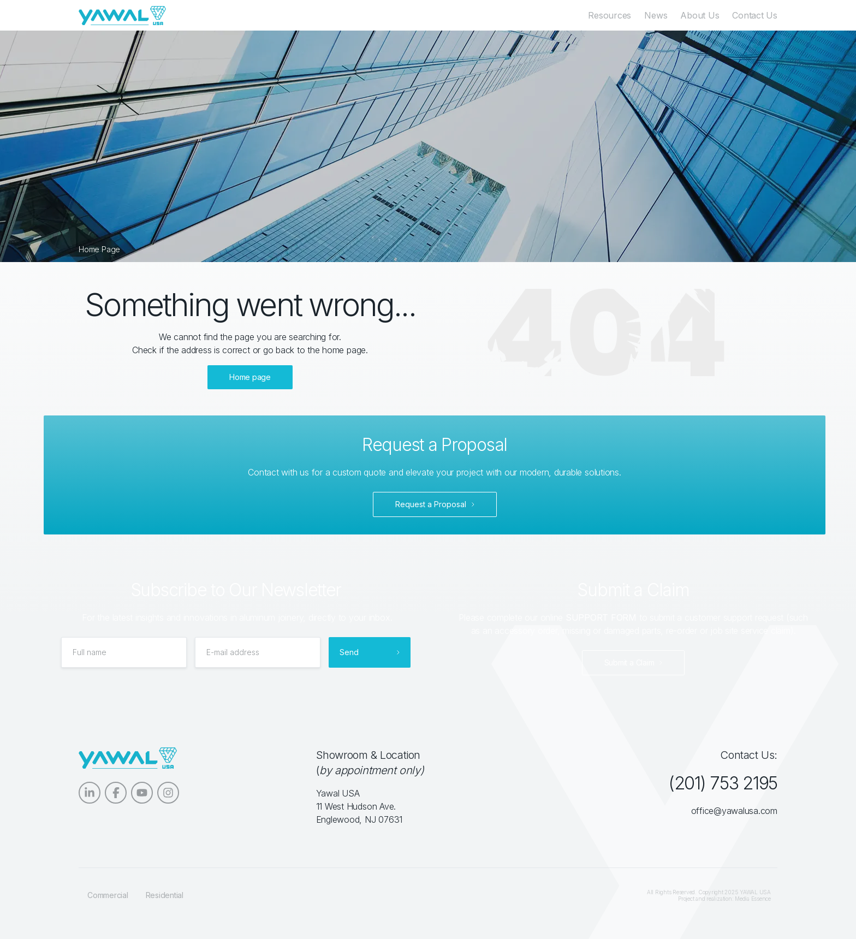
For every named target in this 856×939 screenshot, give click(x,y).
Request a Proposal (430, 504)
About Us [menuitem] (699, 15)
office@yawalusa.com (734, 810)
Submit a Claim (629, 662)
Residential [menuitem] (164, 895)
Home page (250, 377)
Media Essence (753, 898)
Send (349, 652)
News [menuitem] (655, 15)
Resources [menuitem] (609, 15)
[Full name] (124, 652)
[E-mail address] (257, 652)
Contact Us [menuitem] (754, 15)
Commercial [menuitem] (107, 895)
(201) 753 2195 (722, 783)
